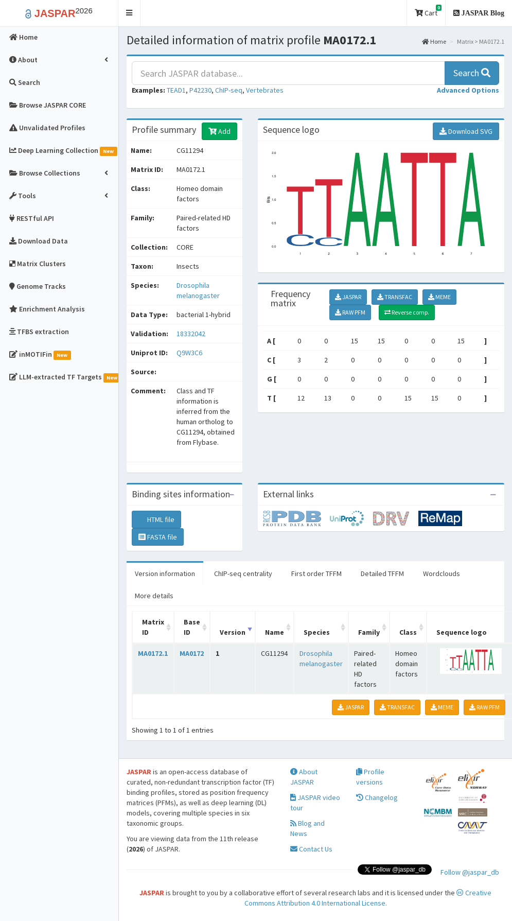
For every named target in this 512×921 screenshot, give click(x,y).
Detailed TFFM (382, 573)
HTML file (156, 519)
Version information (165, 573)
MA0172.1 (153, 653)
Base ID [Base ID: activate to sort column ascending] (192, 627)
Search (471, 73)
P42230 (200, 90)
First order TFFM (316, 573)
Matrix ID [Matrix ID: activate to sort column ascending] (153, 627)
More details (154, 595)
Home (434, 41)
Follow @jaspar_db (469, 872)
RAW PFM (350, 312)
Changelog (377, 797)
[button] (129, 13)
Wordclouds (441, 573)
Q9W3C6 (190, 352)
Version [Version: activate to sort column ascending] (232, 632)
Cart (428, 11)
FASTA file (157, 537)
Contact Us (311, 849)
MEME (439, 297)
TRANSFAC (394, 297)
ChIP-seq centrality (243, 573)
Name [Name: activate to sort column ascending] (274, 632)
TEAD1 (176, 90)
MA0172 (192, 653)
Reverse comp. (406, 312)
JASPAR (348, 297)
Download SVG (465, 131)
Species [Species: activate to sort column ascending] (317, 632)
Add (219, 131)
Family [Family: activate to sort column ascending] (369, 632)
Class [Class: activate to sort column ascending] (408, 632)
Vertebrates (265, 90)
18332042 (190, 333)
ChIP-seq (228, 90)
